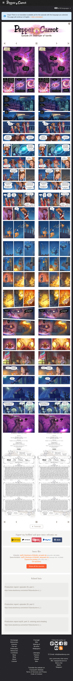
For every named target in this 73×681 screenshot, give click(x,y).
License (14, 661)
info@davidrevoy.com (62, 654)
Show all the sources (36, 566)
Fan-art (14, 646)
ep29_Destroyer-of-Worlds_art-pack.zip (40, 555)
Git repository (36, 561)
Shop (14, 655)
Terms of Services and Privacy (36, 672)
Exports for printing (36, 559)
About (14, 659)
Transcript (37, 526)
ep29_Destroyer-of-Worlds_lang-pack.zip (42, 557)
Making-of (36, 644)
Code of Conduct (36, 674)
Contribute (14, 653)
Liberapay (36, 653)
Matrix (59, 665)
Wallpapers (36, 648)
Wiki (36, 642)
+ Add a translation (36, 17)
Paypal (36, 659)
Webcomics (14, 642)
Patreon (36, 655)
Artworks (14, 644)
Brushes (36, 646)
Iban (36, 661)
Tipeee (36, 657)
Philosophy (14, 648)
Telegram (59, 667)
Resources (14, 651)
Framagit (36, 640)
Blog (14, 657)
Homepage (14, 640)
